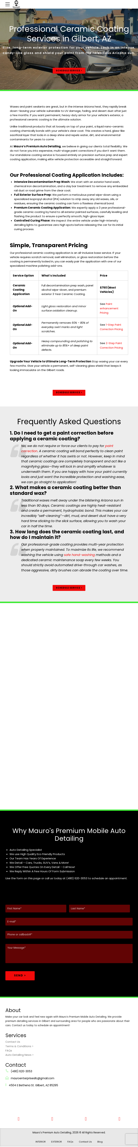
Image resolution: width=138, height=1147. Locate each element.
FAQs (8, 1051)
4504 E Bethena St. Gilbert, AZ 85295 (33, 1085)
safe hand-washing (80, 555)
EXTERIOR (56, 1142)
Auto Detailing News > (19, 1055)
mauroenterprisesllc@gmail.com (32, 1078)
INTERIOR (40, 1142)
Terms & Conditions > (19, 1047)
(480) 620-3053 (21, 1072)
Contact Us (12, 1042)
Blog (100, 1142)
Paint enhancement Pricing (108, 308)
